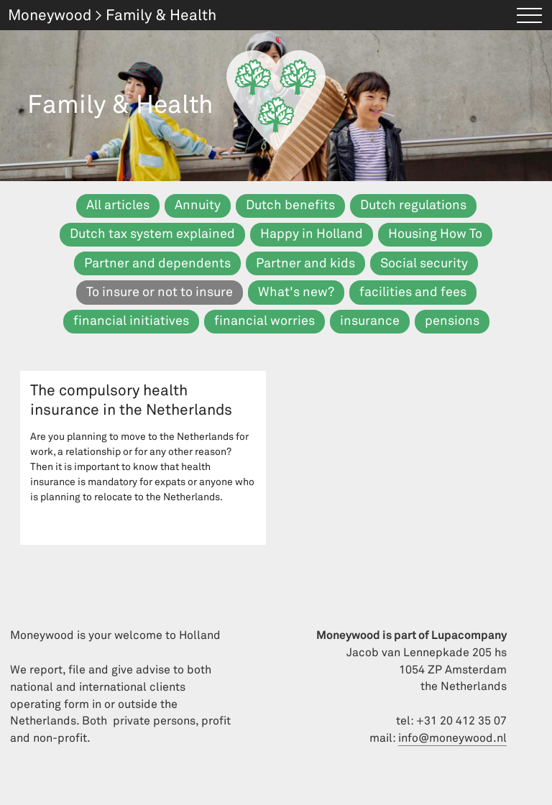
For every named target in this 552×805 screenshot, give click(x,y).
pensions (452, 320)
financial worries (264, 320)
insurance (370, 320)
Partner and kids (305, 263)
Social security (424, 263)
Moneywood (49, 15)
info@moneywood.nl (452, 738)
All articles (118, 205)
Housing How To (435, 234)
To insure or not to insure (159, 292)
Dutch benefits (290, 205)
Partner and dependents (157, 263)
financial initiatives (131, 320)
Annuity (198, 205)
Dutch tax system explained (152, 234)
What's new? (296, 292)
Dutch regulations (413, 205)
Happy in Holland (311, 234)
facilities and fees (412, 292)
